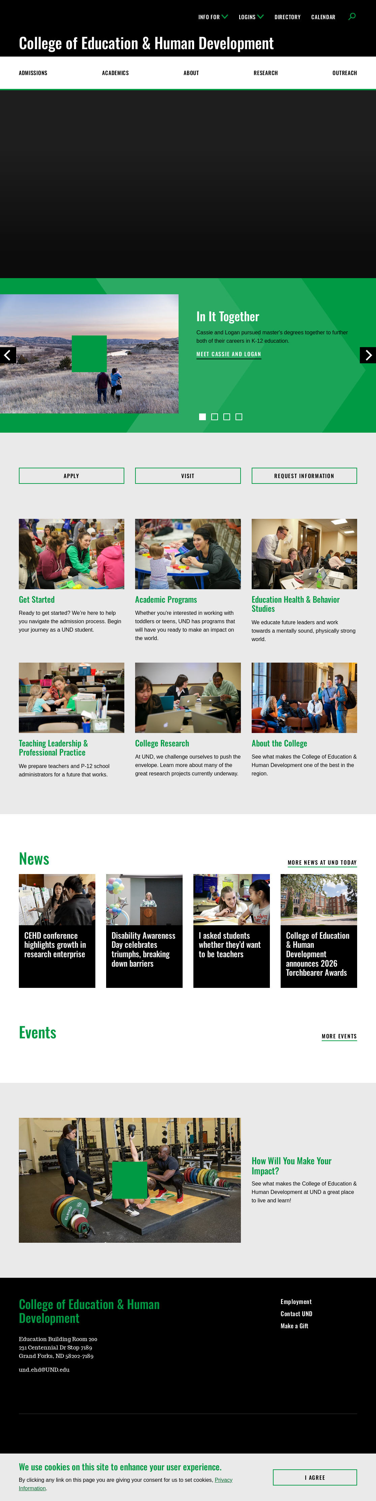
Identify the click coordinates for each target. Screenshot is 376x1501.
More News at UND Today (322, 862)
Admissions (33, 73)
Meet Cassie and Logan (228, 354)
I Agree (331, 1477)
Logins (251, 17)
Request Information (304, 476)
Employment (296, 1301)
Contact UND (297, 1313)
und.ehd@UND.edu (44, 1370)
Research (266, 73)
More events (339, 1036)
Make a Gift (295, 1325)
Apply (72, 476)
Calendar (323, 17)
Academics (115, 73)
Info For (213, 17)
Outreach (345, 73)
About (191, 73)
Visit (188, 476)
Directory (288, 17)
